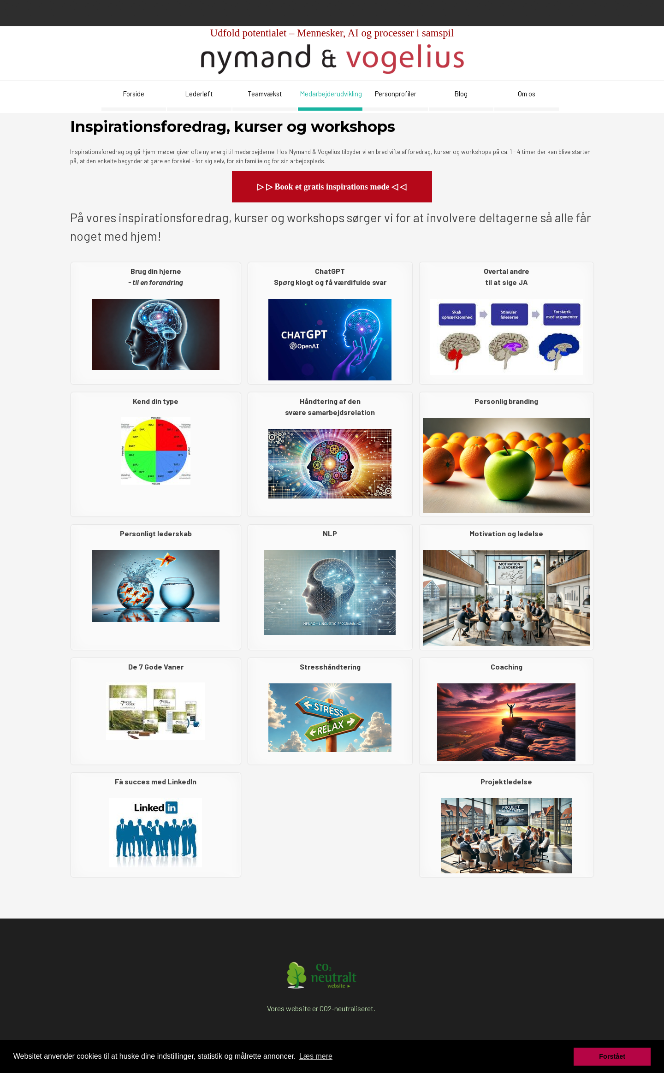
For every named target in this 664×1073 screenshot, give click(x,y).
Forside (133, 93)
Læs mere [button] (315, 1056)
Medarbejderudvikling (331, 93)
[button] (332, 186)
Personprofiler (395, 93)
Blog (461, 93)
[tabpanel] (332, 49)
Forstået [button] (612, 1056)
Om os (526, 93)
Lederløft (199, 93)
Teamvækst (265, 93)
